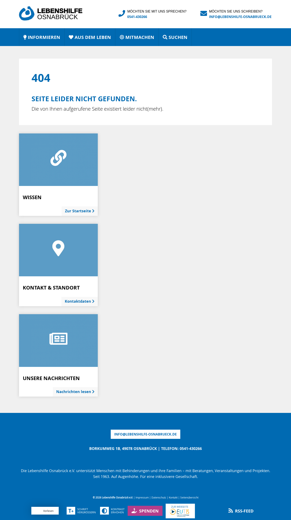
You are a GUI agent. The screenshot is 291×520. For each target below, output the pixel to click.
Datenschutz (158, 497)
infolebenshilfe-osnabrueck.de (145, 434)
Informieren (41, 37)
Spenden (145, 511)
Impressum (142, 497)
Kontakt (173, 497)
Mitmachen (136, 37)
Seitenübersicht (189, 497)
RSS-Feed (241, 511)
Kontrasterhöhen (112, 511)
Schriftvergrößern (81, 511)
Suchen (175, 37)
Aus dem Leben (90, 37)
